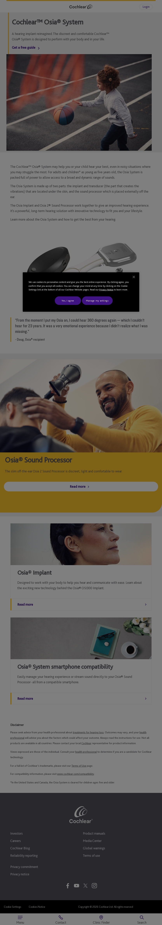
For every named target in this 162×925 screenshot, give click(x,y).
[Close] (134, 277)
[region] (81, 292)
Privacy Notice (106, 289)
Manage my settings (97, 300)
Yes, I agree (68, 300)
